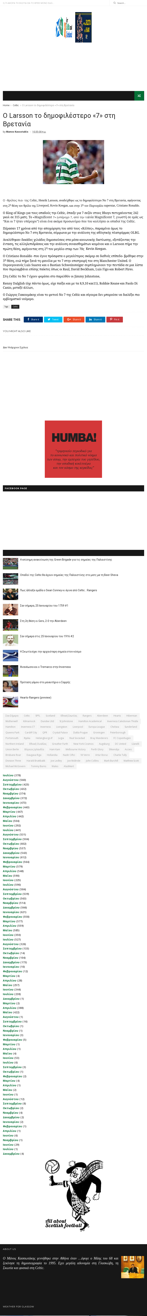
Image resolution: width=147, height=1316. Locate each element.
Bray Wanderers (99, 738)
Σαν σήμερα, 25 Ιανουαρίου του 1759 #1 (44, 606)
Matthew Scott (131, 761)
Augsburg (104, 744)
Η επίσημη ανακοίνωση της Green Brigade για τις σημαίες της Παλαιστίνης (66, 560)
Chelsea (114, 727)
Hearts (117, 716)
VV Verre (85, 755)
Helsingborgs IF (44, 738)
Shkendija (114, 749)
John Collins (92, 761)
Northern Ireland (15, 744)
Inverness (45, 727)
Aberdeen (102, 716)
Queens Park (12, 733)
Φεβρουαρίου (12, 807)
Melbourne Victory (76, 749)
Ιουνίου (8, 826)
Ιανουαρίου (11, 803)
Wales (55, 766)
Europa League (97, 727)
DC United (120, 744)
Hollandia (52, 755)
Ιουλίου (8, 775)
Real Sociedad (77, 738)
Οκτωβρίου (11, 789)
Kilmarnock (29, 721)
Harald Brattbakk (36, 761)
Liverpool (78, 727)
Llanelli (135, 744)
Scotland (50, 716)
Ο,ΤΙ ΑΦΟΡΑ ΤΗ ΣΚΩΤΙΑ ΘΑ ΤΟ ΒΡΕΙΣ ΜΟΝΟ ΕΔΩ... (28, 3)
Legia (61, 738)
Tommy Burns (38, 766)
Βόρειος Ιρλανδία (34, 749)
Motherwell (12, 721)
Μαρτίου (9, 812)
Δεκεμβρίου (11, 798)
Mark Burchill (111, 761)
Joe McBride (73, 761)
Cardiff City (31, 733)
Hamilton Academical (90, 721)
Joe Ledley (56, 761)
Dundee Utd (47, 721)
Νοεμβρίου (10, 794)
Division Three (13, 761)
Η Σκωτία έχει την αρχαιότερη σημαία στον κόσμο (50, 651)
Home (6, 105)
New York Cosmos (83, 744)
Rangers (87, 716)
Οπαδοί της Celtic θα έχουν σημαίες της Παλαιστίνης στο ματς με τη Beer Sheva (69, 575)
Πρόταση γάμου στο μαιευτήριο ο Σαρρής (45, 682)
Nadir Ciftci (69, 755)
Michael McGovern (15, 766)
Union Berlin (12, 749)
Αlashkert (69, 766)
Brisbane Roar (13, 755)
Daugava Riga (34, 755)
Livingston (61, 727)
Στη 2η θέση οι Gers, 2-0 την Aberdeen (43, 621)
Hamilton (11, 727)
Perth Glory (97, 749)
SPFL (37, 716)
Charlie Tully (120, 755)
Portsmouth (12, 738)
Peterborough (118, 733)
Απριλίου (9, 816)
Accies (128, 749)
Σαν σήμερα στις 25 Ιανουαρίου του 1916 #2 (47, 636)
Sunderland (131, 727)
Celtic (16, 105)
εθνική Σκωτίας (69, 716)
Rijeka (27, 738)
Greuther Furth (60, 744)
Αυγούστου (11, 780)
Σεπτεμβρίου (12, 785)
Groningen (99, 733)
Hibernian (131, 716)
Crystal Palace (60, 733)
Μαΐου (7, 821)
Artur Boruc (101, 755)
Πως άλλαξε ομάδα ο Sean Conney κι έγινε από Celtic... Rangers (58, 590)
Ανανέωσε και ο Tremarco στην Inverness (45, 667)
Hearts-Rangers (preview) (35, 697)
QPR (44, 733)
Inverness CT (28, 727)
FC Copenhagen (122, 738)
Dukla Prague (80, 733)
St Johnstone (66, 721)
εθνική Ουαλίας (38, 744)
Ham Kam (55, 749)
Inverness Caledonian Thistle (122, 721)
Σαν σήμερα (12, 716)
